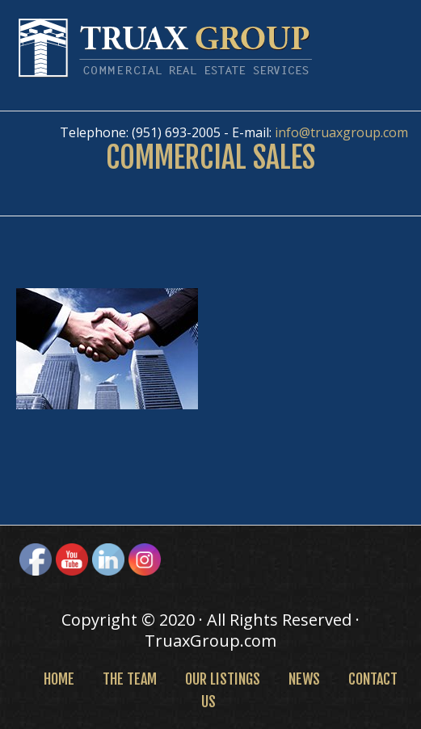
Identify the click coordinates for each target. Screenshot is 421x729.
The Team (130, 679)
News (304, 679)
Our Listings (222, 679)
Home (59, 679)
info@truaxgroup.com (341, 132)
